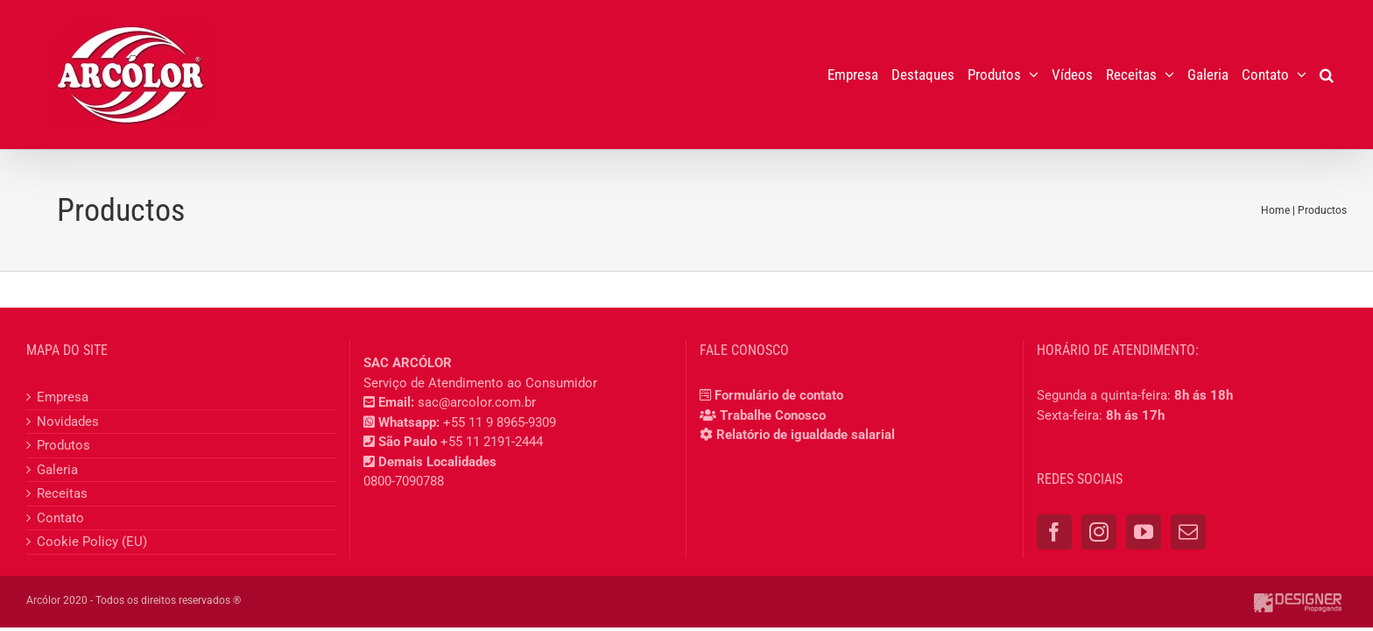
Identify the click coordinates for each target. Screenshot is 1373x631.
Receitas (62, 493)
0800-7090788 (403, 481)
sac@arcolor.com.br (477, 402)
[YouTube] (1143, 531)
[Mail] (1188, 531)
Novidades (68, 421)
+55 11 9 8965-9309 (499, 422)
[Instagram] (1098, 531)
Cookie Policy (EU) (92, 541)
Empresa (62, 397)
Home (1275, 210)
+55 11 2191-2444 (491, 442)
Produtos (63, 445)
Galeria (57, 470)
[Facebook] (1054, 531)
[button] (1340, 74)
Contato (60, 518)
